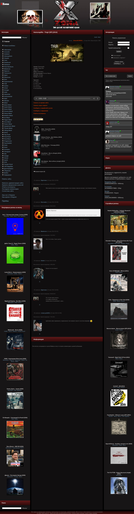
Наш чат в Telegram (8, 195)
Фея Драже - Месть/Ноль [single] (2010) (53, 161)
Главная (7, 41)
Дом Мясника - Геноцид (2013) (50, 145)
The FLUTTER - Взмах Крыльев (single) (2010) (119, 473)
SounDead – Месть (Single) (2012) (51, 153)
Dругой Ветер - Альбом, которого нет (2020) (119, 443)
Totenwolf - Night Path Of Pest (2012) (119, 357)
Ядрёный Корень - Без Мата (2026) (15, 301)
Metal (99, 37)
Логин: (110, 42)
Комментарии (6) (39, 171)
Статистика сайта (8, 191)
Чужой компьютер (114, 48)
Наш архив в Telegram (9, 197)
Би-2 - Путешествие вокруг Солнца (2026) (15, 214)
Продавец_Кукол (110, 182)
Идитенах (44, 180)
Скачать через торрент (40, 105)
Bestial (107, 191)
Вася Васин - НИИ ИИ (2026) (15, 446)
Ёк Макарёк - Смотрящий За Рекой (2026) (15, 417)
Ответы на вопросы (8, 187)
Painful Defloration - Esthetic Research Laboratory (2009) (119, 211)
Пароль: (111, 44)
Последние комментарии (10, 189)
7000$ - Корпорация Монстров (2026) (15, 358)
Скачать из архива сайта (41, 102)
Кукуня (107, 196)
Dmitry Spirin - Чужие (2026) (15, 388)
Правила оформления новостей (12, 185)
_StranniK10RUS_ (78, 40)
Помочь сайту (6, 179)
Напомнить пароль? (119, 57)
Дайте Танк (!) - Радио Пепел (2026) (15, 243)
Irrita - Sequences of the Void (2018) (119, 299)
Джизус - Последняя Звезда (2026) (15, 475)
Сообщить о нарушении (41, 110)
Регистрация (117, 55)
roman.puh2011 (45, 313)
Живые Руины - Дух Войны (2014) (51, 137)
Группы (5, 201)
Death (95, 37)
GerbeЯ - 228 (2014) (119, 386)
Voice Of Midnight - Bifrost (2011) (119, 271)
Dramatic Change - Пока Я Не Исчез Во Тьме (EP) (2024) (119, 241)
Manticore (44, 231)
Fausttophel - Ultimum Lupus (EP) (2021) (119, 415)
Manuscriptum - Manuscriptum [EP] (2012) (119, 328)
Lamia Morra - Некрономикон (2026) (15, 272)
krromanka (108, 186)
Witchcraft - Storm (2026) (15, 330)
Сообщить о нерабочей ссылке (43, 108)
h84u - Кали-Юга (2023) (48, 129)
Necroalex (44, 202)
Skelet (43, 260)
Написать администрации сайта (12, 183)
